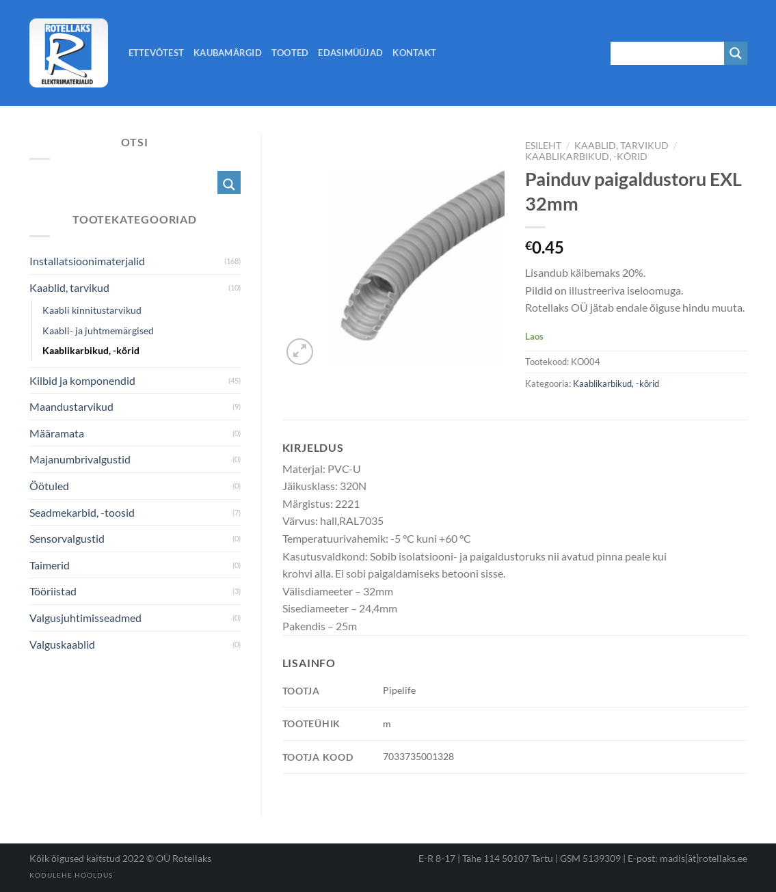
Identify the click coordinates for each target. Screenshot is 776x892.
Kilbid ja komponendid (82, 380)
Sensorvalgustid (67, 538)
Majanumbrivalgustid (80, 458)
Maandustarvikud (71, 406)
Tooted (290, 52)
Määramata (56, 433)
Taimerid (49, 564)
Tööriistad (53, 590)
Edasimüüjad (350, 52)
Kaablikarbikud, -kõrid (586, 156)
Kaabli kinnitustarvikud (92, 310)
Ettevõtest (157, 52)
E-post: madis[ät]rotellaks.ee (687, 858)
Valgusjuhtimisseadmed (85, 617)
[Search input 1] (668, 53)
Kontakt (414, 52)
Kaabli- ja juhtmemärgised (98, 330)
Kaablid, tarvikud (621, 145)
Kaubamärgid (227, 52)
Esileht (543, 145)
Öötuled (49, 485)
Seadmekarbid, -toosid (82, 512)
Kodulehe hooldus (71, 875)
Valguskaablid (62, 644)
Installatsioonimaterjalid (87, 260)
